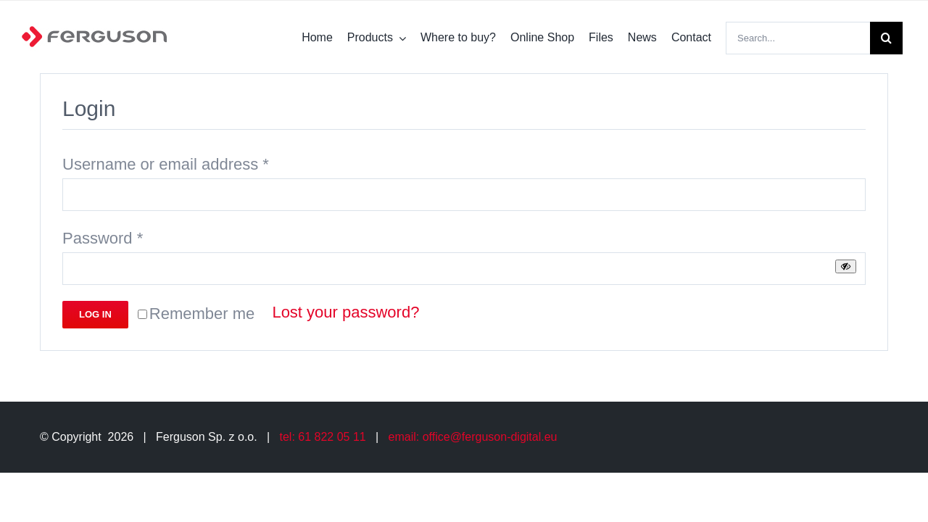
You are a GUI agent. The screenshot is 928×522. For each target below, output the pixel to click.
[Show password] (845, 266)
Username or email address (165, 164)
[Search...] (798, 38)
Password (102, 238)
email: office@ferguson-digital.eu (473, 437)
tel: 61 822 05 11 (323, 437)
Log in (95, 314)
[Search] (886, 38)
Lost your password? (345, 312)
